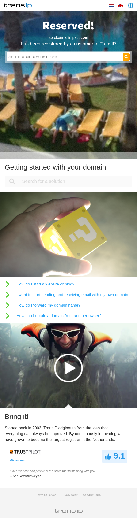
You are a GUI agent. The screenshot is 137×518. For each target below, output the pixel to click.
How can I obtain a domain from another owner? (59, 316)
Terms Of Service (46, 494)
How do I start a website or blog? (45, 284)
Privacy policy (69, 494)
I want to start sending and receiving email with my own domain (72, 294)
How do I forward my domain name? (48, 305)
